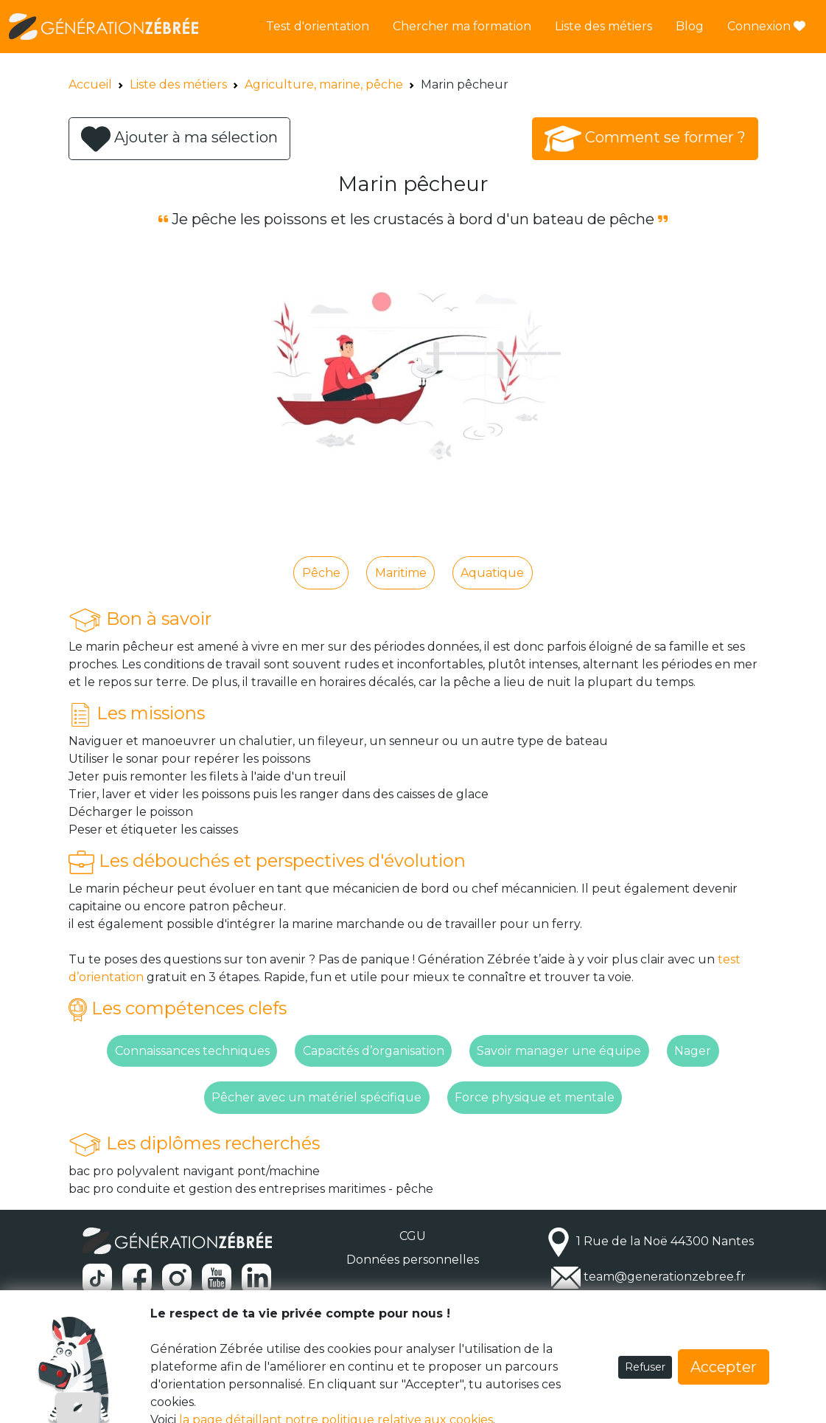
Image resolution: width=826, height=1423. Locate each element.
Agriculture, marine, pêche (324, 84)
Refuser (645, 1367)
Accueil (90, 84)
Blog (690, 26)
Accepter (723, 1367)
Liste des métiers (603, 26)
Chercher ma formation (462, 26)
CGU (412, 1236)
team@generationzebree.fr (665, 1277)
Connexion (766, 26)
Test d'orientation (317, 26)
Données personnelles (412, 1260)
